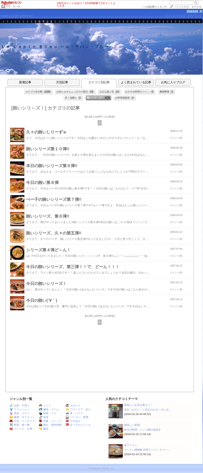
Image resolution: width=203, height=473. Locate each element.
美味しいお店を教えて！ (138, 404)
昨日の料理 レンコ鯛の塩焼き (142, 429)
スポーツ (73, 405)
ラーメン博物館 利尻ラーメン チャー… (147, 449)
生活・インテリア (22, 420)
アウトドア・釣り (78, 409)
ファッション (20, 409)
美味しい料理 (132, 425)
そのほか (73, 420)
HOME (5, 15)
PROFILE (27, 15)
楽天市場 (196, 6)
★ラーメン (130, 445)
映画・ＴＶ (47, 413)
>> (154, 6)
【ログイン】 (195, 15)
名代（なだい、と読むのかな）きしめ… (147, 409)
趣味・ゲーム (49, 409)
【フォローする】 (175, 15)
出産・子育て (20, 405)
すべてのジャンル (78, 424)
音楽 (43, 417)
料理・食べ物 (13, 6)
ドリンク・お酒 (21, 428)
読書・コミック (50, 420)
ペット (45, 405)
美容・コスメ (20, 413)
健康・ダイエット (22, 417)
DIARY (15, 15)
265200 (192, 11)
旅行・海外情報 (50, 424)
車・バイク (74, 413)
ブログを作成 (181, 6)
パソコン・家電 (77, 417)
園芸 (43, 428)
